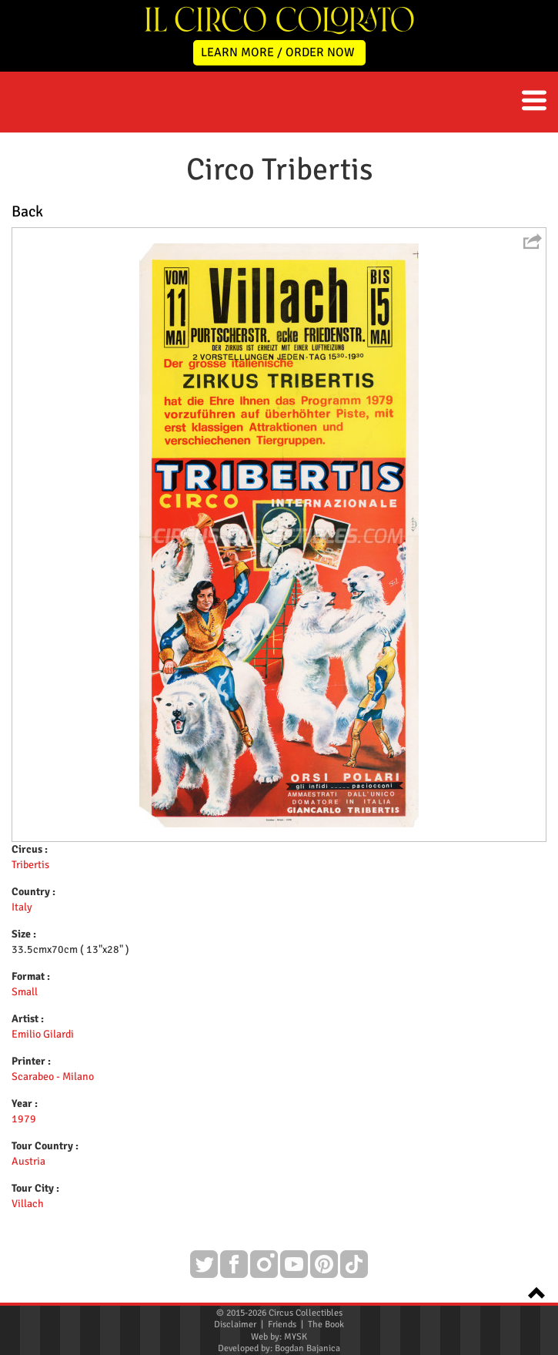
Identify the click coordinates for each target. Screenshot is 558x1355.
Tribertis (30, 864)
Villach (28, 1203)
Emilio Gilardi (43, 1034)
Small (25, 991)
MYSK (295, 1337)
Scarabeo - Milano (53, 1076)
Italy (22, 907)
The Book (326, 1324)
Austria (28, 1161)
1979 (24, 1118)
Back (27, 211)
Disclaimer (235, 1324)
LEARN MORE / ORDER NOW (278, 52)
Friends (282, 1324)
